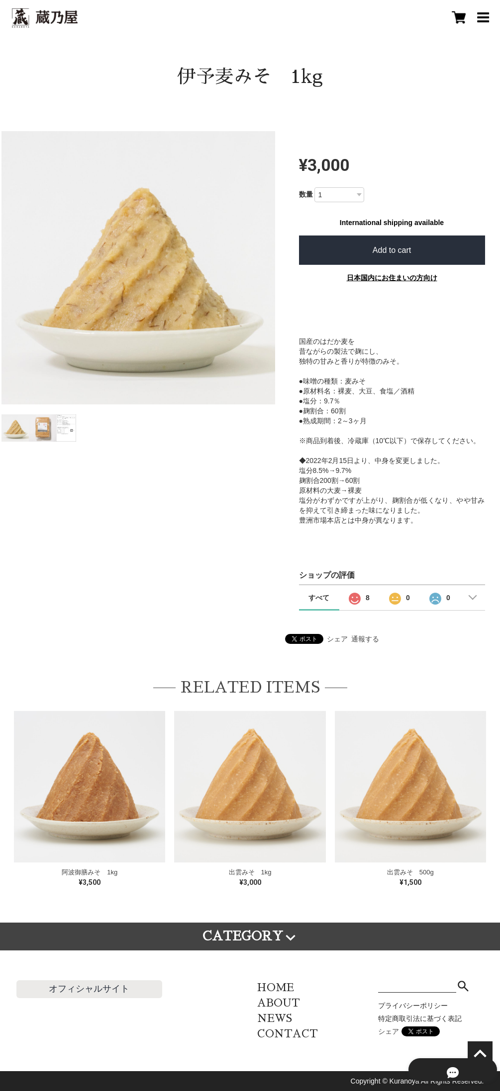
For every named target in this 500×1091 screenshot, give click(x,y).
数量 (306, 194)
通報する (365, 639)
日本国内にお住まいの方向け (392, 278)
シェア (337, 639)
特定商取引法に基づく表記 (420, 1018)
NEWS (274, 1018)
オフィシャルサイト (89, 989)
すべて (318, 598)
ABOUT (278, 1003)
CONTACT (287, 1033)
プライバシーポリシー (413, 1006)
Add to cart (392, 250)
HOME (275, 987)
